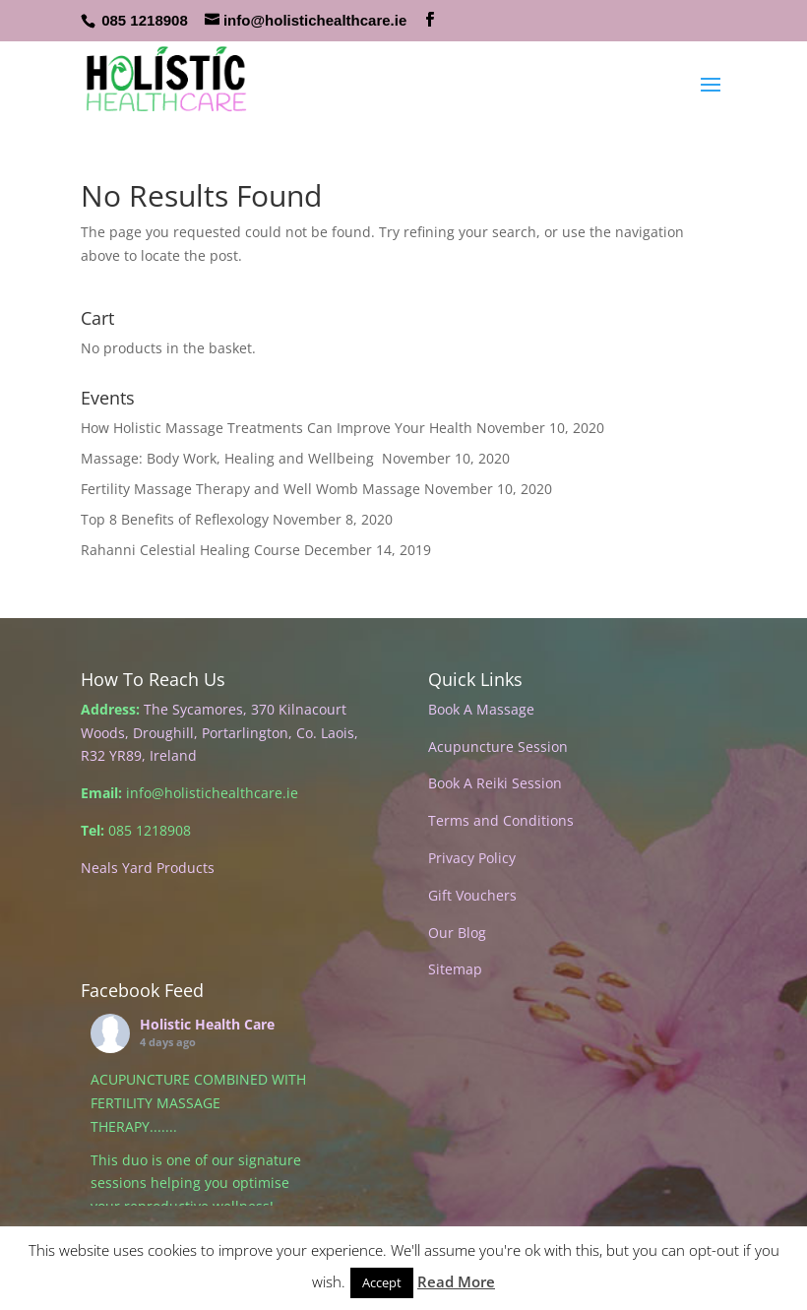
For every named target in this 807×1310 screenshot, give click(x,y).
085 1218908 (144, 20)
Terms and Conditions (501, 820)
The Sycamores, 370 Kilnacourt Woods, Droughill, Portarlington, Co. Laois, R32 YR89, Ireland (219, 733)
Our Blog (457, 932)
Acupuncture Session (498, 746)
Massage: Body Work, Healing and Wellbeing (229, 458)
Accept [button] (382, 1282)
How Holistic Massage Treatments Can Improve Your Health (276, 427)
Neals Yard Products (148, 867)
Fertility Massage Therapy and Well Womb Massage (250, 488)
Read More (456, 1281)
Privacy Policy (472, 857)
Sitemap (455, 969)
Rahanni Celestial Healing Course (190, 549)
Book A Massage (481, 709)
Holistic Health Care (207, 1024)
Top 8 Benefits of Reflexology (175, 519)
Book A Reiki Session (495, 783)
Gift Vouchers (472, 895)
